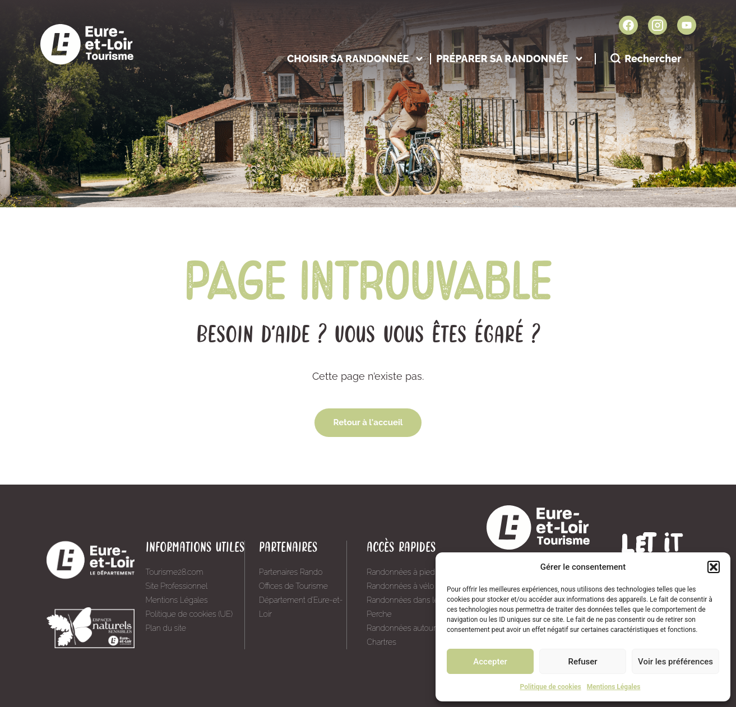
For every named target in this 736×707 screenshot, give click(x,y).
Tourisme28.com (174, 572)
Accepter (490, 662)
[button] (713, 567)
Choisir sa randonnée (355, 58)
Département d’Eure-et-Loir (301, 607)
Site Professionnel (177, 586)
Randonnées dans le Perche (402, 607)
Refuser (582, 662)
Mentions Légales (614, 687)
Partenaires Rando (291, 572)
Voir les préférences (675, 662)
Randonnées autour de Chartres (407, 635)
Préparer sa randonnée (510, 58)
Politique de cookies (550, 687)
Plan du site (166, 628)
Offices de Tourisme (293, 586)
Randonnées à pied (401, 572)
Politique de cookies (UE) (189, 614)
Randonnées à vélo (400, 586)
